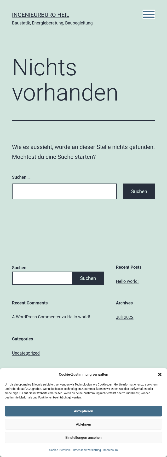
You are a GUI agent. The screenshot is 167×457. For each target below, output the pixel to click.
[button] (159, 374)
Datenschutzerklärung (87, 450)
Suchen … (21, 177)
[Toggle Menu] (149, 14)
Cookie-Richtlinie (59, 450)
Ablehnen (83, 424)
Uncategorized (26, 353)
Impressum (110, 450)
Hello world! (127, 281)
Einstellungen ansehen (83, 437)
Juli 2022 (125, 317)
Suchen (19, 267)
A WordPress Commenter (36, 316)
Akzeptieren (83, 411)
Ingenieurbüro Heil (40, 15)
